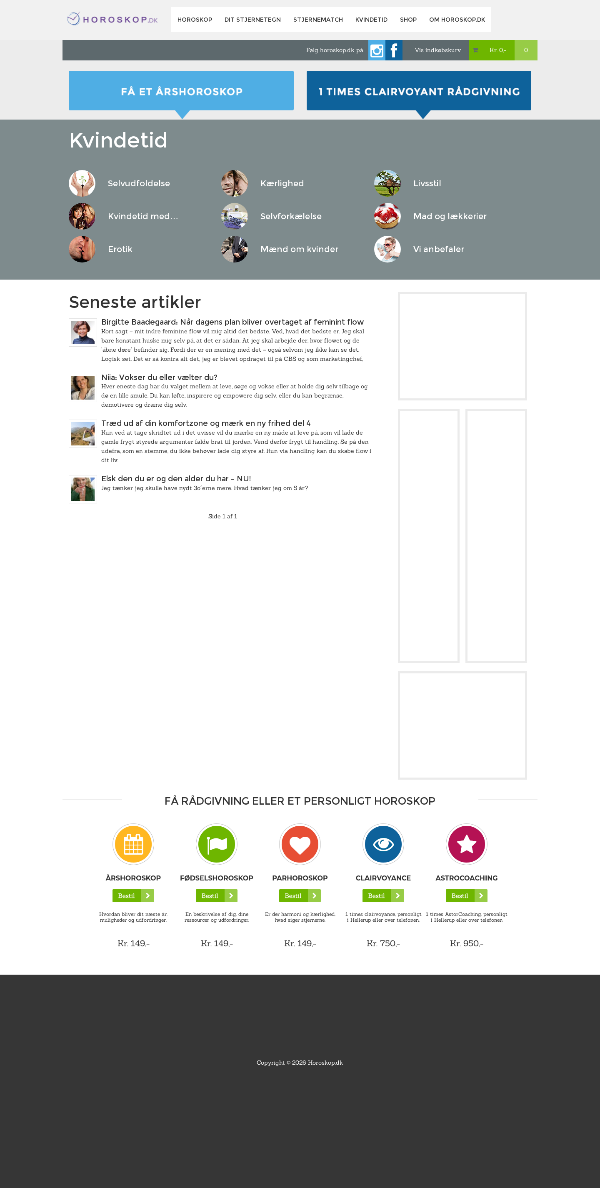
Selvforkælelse (291, 216)
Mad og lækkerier (450, 216)
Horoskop (195, 19)
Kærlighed (282, 183)
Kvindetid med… (143, 216)
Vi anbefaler (438, 249)
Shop (408, 19)
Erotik (120, 249)
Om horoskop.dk (457, 19)
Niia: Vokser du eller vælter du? (159, 377)
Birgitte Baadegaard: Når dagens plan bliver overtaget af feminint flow (232, 322)
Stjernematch (318, 19)
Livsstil (427, 183)
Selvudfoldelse (139, 183)
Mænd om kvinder (299, 249)
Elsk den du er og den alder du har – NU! (176, 478)
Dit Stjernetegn (253, 19)
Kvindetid (371, 19)
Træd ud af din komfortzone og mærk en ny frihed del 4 (206, 423)
